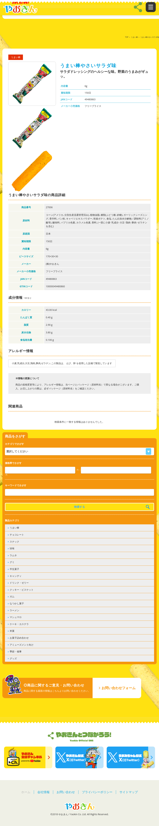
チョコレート (17, 534)
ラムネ (13, 555)
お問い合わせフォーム (119, 688)
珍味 (12, 548)
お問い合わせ (66, 792)
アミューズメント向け (21, 644)
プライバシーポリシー (97, 792)
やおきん (20, 7)
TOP (126, 37)
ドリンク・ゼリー (19, 582)
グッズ (13, 658)
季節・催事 (16, 651)
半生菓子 (14, 569)
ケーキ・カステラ (19, 624)
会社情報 (43, 792)
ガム (12, 596)
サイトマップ (128, 792)
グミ (12, 562)
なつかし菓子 (17, 603)
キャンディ (16, 576)
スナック (14, 541)
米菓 (12, 630)
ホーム (25, 792)
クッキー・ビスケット (21, 589)
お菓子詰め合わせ (19, 637)
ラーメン (14, 610)
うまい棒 (134, 37)
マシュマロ (16, 617)
